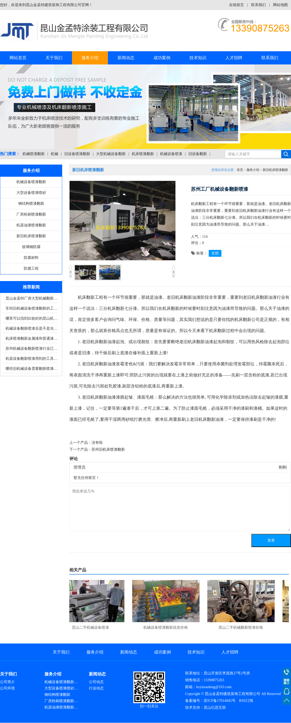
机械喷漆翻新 (33, 154)
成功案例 (161, 57)
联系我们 (258, 5)
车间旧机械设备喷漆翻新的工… (31, 308)
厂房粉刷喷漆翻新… (61, 701)
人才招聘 (233, 57)
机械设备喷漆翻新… (61, 682)
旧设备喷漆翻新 (77, 154)
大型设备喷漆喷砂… (61, 688)
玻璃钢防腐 (31, 247)
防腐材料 (31, 258)
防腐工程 (31, 268)
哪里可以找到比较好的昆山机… (31, 318)
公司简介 (7, 682)
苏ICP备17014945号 (219, 701)
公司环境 (7, 688)
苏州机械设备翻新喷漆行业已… (31, 349)
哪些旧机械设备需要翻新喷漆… (31, 369)
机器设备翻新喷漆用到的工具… (31, 359)
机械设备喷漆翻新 (31, 182)
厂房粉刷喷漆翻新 (31, 214)
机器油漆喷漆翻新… (61, 707)
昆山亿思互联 (215, 708)
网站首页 (18, 57)
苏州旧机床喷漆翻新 (108, 449)
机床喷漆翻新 (143, 154)
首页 (240, 170)
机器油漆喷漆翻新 (31, 225)
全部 (215, 253)
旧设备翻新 (197, 154)
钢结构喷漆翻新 (31, 204)
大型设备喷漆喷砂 (31, 193)
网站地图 (280, 5)
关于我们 (54, 57)
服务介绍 (89, 57)
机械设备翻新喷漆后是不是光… (31, 328)
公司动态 (96, 682)
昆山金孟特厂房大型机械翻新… (31, 298)
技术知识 (197, 57)
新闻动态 (125, 57)
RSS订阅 (246, 701)
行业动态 (96, 688)
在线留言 (236, 5)
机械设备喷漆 (171, 154)
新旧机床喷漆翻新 (31, 236)
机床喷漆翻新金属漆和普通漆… (31, 338)
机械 (54, 154)
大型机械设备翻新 (111, 154)
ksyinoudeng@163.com (213, 687)
